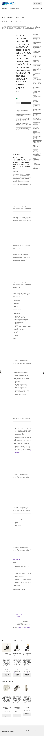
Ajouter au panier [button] (7, 673)
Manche (21, 127)
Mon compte (4, 8)
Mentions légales (5, 21)
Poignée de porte (19, 124)
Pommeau (23, 128)
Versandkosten (6, 670)
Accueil (5, 26)
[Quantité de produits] (18, 103)
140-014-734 (25, 124)
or (29, 123)
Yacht (20, 128)
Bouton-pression (22, 125)
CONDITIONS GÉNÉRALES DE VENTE (10, 17)
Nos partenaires (14, 21)
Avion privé (24, 119)
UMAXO (26, 128)
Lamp (17, 128)
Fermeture (18, 129)
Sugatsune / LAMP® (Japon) (24, 625)
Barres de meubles (27, 127)
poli (21, 118)
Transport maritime (24, 21)
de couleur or (22, 129)
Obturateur (26, 123)
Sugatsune (28, 125)
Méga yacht (21, 123)
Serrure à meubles (19, 122)
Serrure (28, 119)
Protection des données (14, 8)
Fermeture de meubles (20, 120)
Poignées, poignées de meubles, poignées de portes (16, 26)
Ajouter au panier (26, 103)
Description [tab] (4, 152)
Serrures (22, 110)
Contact (22, 17)
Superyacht (27, 120)
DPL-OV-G (18, 127)
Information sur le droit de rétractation (10, 13)
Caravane (24, 118)
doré (24, 122)
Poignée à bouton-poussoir (25, 116)
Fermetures (18, 118)
